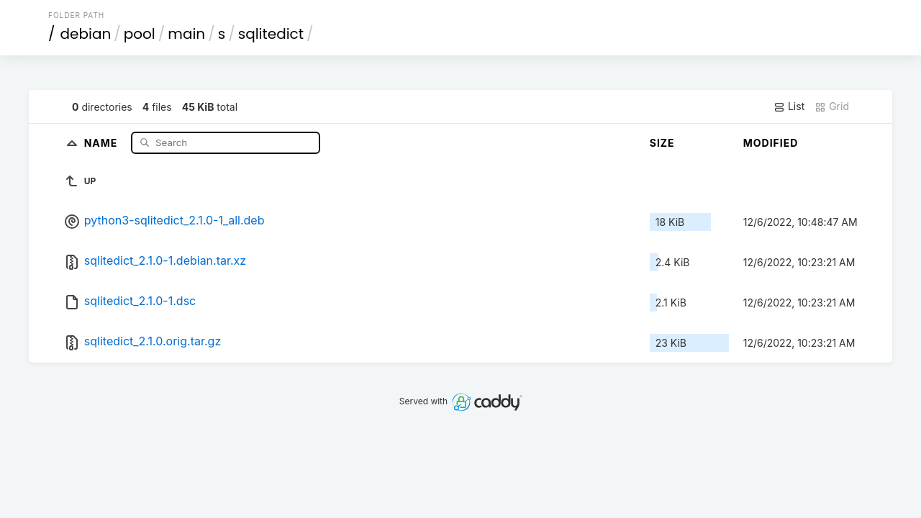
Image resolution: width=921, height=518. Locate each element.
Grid (832, 106)
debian (86, 34)
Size (662, 143)
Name (102, 142)
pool (139, 34)
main (186, 34)
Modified (771, 143)
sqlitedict (271, 34)
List (788, 106)
